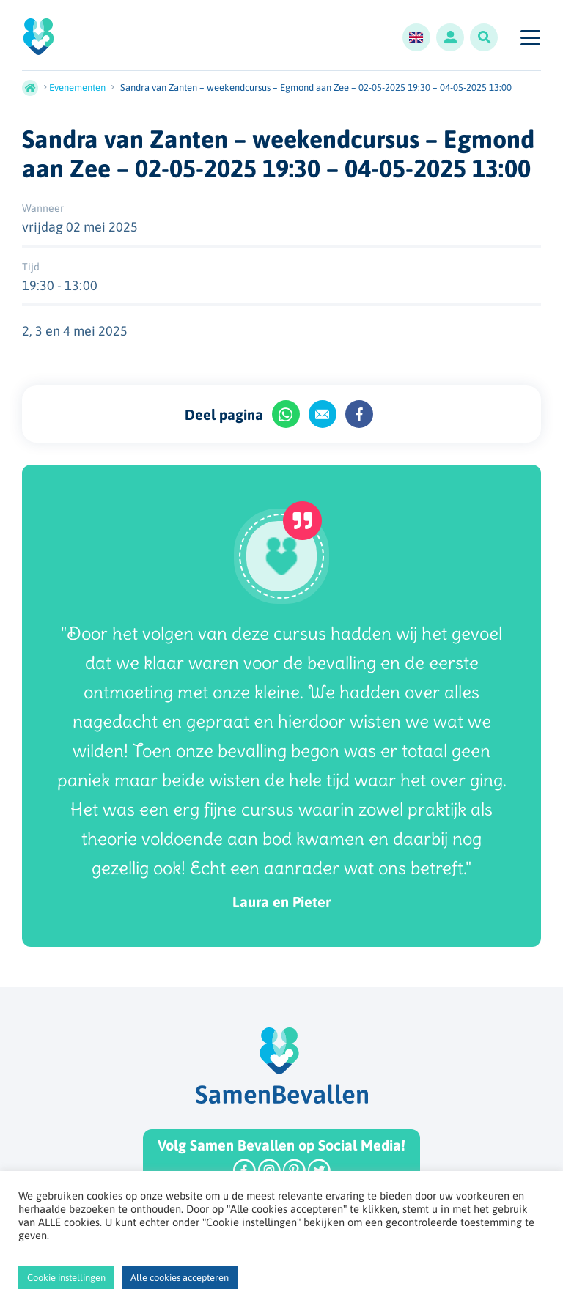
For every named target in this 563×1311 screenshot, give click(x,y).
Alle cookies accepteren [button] (179, 1277)
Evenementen (77, 87)
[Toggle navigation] (530, 37)
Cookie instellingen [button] (66, 1277)
